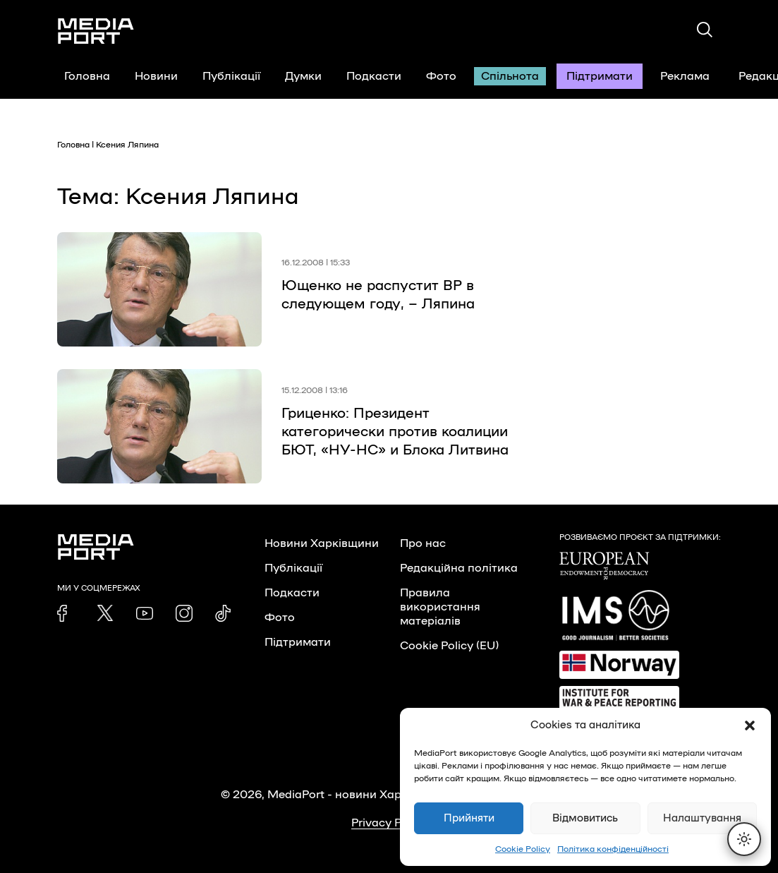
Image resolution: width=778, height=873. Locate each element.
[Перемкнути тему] (744, 839)
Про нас (423, 543)
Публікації (231, 76)
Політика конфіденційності (613, 849)
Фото (441, 76)
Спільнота (510, 76)
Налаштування (702, 818)
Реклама (685, 76)
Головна (87, 76)
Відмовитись (585, 818)
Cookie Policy (522, 849)
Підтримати (599, 76)
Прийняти (469, 818)
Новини (156, 76)
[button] (750, 725)
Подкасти (373, 76)
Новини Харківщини (322, 543)
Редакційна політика (459, 568)
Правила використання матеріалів (440, 607)
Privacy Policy (389, 823)
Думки (303, 76)
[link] (66, 613)
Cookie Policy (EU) (449, 645)
